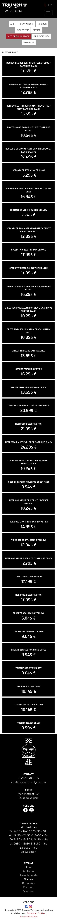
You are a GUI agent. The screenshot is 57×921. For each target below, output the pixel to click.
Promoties (28, 883)
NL (45, 5)
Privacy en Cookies (36, 913)
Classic (42, 23)
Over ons (28, 891)
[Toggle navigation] (48, 13)
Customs (28, 887)
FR (50, 5)
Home (28, 867)
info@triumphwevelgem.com (28, 782)
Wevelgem (13, 11)
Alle (13, 23)
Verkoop (28, 42)
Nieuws (28, 879)
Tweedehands (28, 875)
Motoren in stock (19, 36)
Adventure (27, 23)
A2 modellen (41, 36)
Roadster (23, 30)
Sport (36, 30)
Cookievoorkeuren (28, 916)
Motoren (28, 871)
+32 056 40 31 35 (28, 777)
